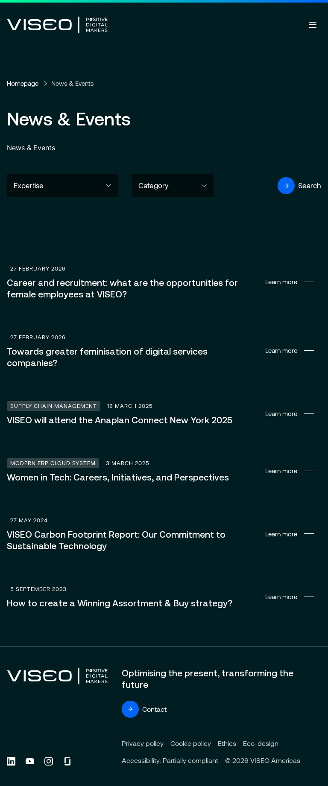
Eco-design (260, 743)
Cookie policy (190, 743)
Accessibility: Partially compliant (170, 760)
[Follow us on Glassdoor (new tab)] (67, 761)
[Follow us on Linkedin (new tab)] (11, 761)
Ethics (227, 743)
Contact (144, 709)
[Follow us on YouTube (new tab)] (30, 761)
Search (299, 185)
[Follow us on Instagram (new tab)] (48, 761)
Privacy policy (143, 743)
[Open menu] (312, 24)
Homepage (22, 83)
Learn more (164, 281)
